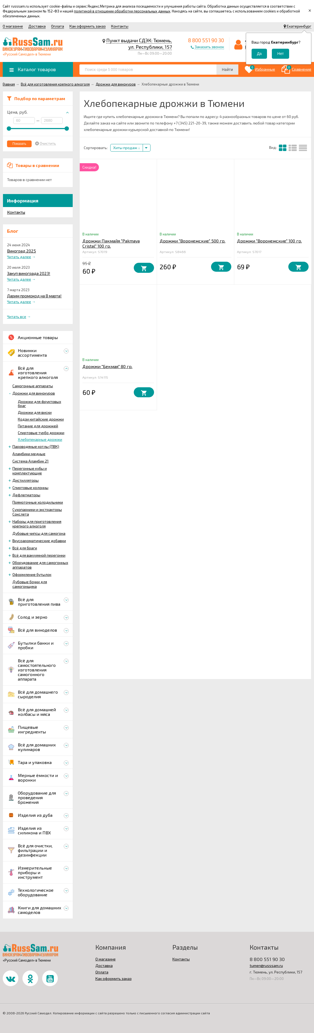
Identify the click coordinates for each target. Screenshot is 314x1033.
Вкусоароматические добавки (39, 540)
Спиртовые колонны (30, 487)
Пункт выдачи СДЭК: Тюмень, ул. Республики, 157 (139, 43)
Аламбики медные (28, 453)
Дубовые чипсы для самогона (38, 533)
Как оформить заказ (87, 26)
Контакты (119, 26)
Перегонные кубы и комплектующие (29, 470)
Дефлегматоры (26, 495)
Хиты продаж (126, 147)
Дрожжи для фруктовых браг (39, 403)
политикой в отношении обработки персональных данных (122, 11)
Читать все (16, 316)
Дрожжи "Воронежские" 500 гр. (192, 240)
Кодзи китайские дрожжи (41, 419)
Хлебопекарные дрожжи (40, 439)
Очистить (48, 143)
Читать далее (19, 256)
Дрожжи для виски (35, 412)
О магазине (13, 26)
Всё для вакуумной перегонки (38, 555)
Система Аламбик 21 (30, 461)
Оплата (57, 26)
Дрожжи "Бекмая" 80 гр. (107, 366)
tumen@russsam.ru (266, 965)
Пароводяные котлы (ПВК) (35, 446)
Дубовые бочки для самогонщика (29, 584)
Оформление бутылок (31, 574)
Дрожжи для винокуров (33, 393)
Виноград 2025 (21, 250)
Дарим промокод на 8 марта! (34, 295)
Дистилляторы (25, 480)
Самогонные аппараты (32, 385)
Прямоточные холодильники (37, 502)
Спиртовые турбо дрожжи (41, 432)
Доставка (37, 26)
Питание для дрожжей (38, 426)
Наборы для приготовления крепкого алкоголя (36, 523)
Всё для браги (24, 548)
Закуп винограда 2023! (28, 273)
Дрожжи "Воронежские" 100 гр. (269, 240)
